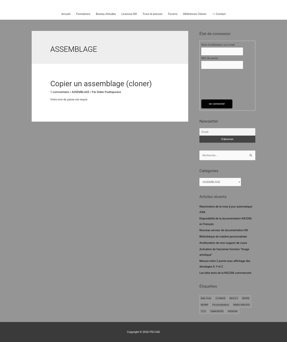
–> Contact (219, 14)
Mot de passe (209, 58)
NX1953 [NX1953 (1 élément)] (245, 298)
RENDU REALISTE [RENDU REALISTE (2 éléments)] (241, 304)
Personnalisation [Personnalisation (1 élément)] (220, 304)
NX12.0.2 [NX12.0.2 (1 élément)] (234, 298)
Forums (172, 14)
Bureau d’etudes (106, 14)
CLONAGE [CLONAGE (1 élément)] (220, 298)
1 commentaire (59, 92)
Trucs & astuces (153, 14)
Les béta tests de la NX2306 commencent (225, 273)
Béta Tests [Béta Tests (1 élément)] (206, 298)
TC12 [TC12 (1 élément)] (203, 311)
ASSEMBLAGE (80, 92)
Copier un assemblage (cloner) (101, 83)
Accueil (65, 14)
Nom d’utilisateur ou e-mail (218, 44)
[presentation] (216, 84)
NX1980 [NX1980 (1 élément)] (204, 304)
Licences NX (129, 14)
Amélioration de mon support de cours (223, 243)
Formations (83, 14)
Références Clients (194, 14)
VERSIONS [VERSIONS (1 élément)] (232, 311)
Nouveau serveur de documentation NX (223, 230)
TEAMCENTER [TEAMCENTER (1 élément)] (216, 311)
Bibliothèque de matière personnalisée (223, 236)
